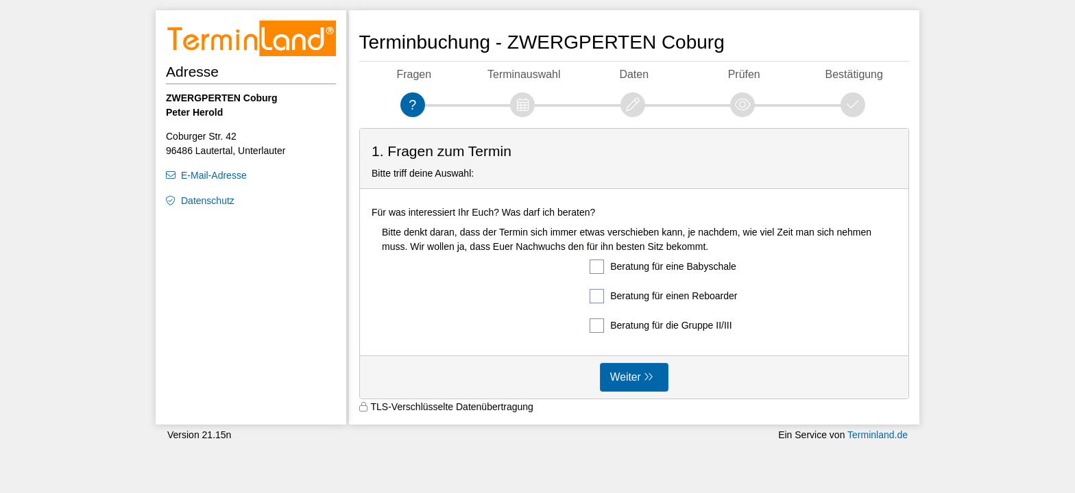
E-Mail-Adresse (214, 175)
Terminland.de (877, 434)
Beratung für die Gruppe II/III (661, 325)
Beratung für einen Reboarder (663, 296)
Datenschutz (207, 200)
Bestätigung (854, 74)
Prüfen (744, 74)
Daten (634, 74)
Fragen (413, 74)
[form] (634, 264)
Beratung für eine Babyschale (663, 267)
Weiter (625, 377)
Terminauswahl (523, 74)
